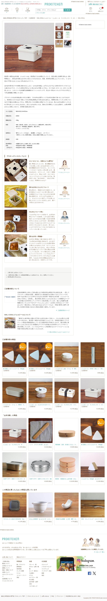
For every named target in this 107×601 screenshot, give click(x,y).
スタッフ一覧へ (100, 552)
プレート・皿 (32, 564)
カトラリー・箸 (33, 577)
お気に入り (100, 9)
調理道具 (19, 566)
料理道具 (6, 10)
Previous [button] (7, 47)
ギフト (90, 11)
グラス (31, 575)
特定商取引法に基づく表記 (73, 596)
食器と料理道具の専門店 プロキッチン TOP (15, 18)
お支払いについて (7, 565)
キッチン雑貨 (20, 571)
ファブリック (45, 569)
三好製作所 (32, 18)
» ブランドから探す (40, 12)
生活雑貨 (27, 10)
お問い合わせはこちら (96, 4)
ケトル (18, 573)
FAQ (52, 596)
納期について (6, 568)
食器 (17, 10)
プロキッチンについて (33, 596)
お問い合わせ (45, 596)
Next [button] (51, 47)
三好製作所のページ (63, 310)
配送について (6, 563)
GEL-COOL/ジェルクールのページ (59, 332)
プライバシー (60, 596)
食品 (43, 575)
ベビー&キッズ (33, 586)
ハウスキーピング (46, 566)
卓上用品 (31, 579)
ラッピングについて (7, 581)
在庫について (6, 572)
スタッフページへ (65, 172)
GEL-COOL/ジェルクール (44, 18)
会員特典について (7, 578)
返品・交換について (7, 570)
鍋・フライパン (21, 564)
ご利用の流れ (6, 561)
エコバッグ (45, 564)
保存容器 (19, 569)
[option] (29, 47)
